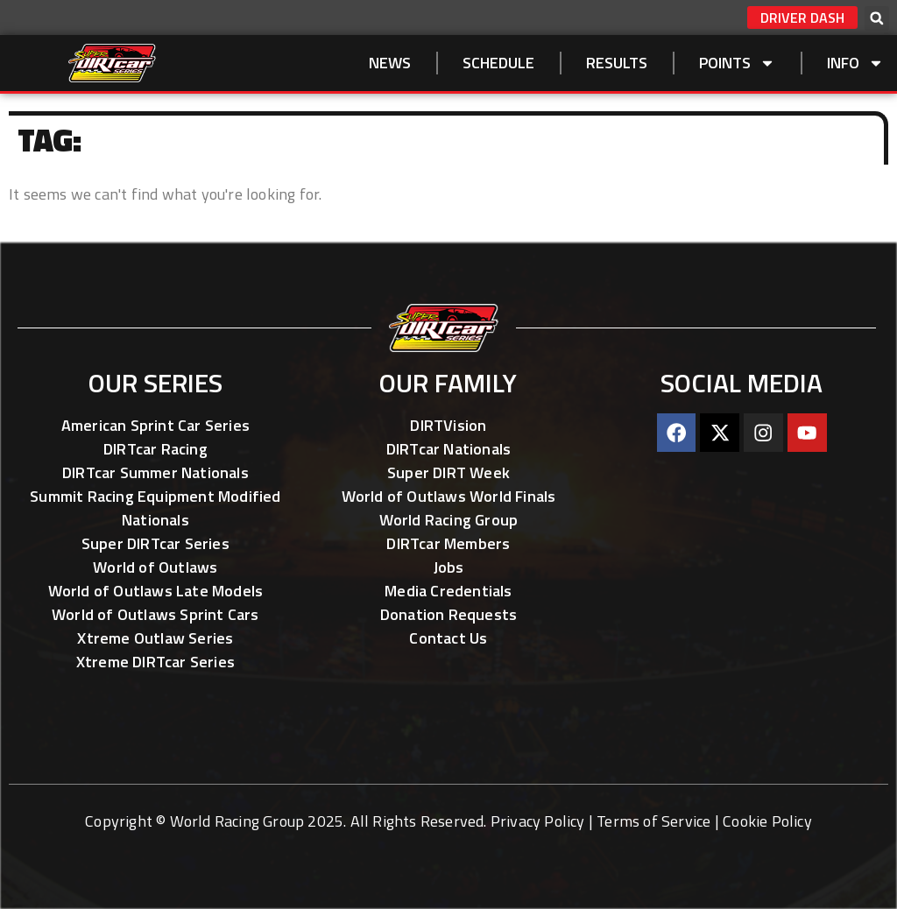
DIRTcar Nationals (448, 449)
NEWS (390, 62)
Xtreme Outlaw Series (155, 638)
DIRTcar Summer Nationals (155, 472)
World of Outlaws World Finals (449, 496)
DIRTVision (448, 425)
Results (616, 62)
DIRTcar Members (448, 543)
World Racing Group (449, 520)
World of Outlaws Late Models (156, 590)
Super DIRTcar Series (155, 543)
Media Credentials (448, 590)
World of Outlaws (155, 567)
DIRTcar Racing (155, 449)
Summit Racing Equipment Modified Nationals (155, 508)
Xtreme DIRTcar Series (155, 661)
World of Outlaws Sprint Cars (155, 614)
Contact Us (448, 638)
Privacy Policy (538, 821)
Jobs (449, 567)
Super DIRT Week (448, 472)
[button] (877, 18)
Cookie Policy (767, 821)
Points (737, 63)
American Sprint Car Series (155, 425)
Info (855, 63)
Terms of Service (653, 821)
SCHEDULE (498, 62)
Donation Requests (448, 614)
